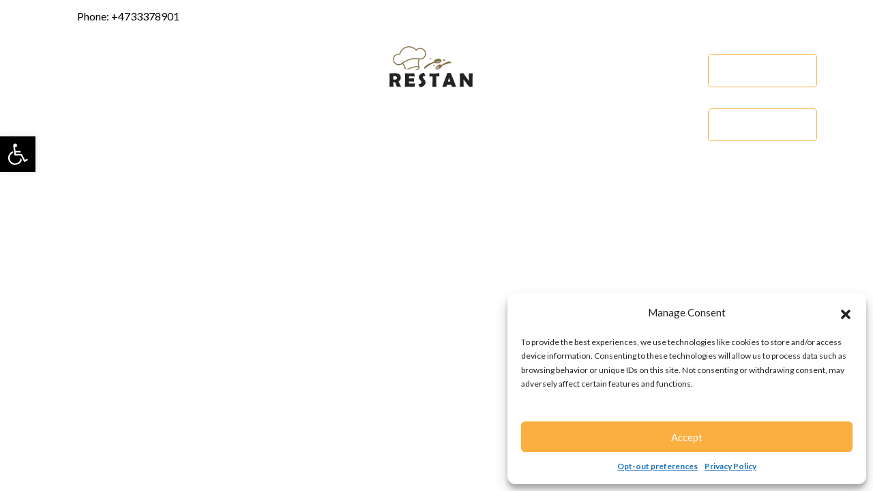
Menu (682, 70)
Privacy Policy (730, 466)
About (136, 70)
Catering (762, 124)
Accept (686, 437)
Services (197, 70)
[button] (17, 154)
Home (82, 70)
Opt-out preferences (657, 466)
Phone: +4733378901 (117, 17)
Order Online (763, 70)
